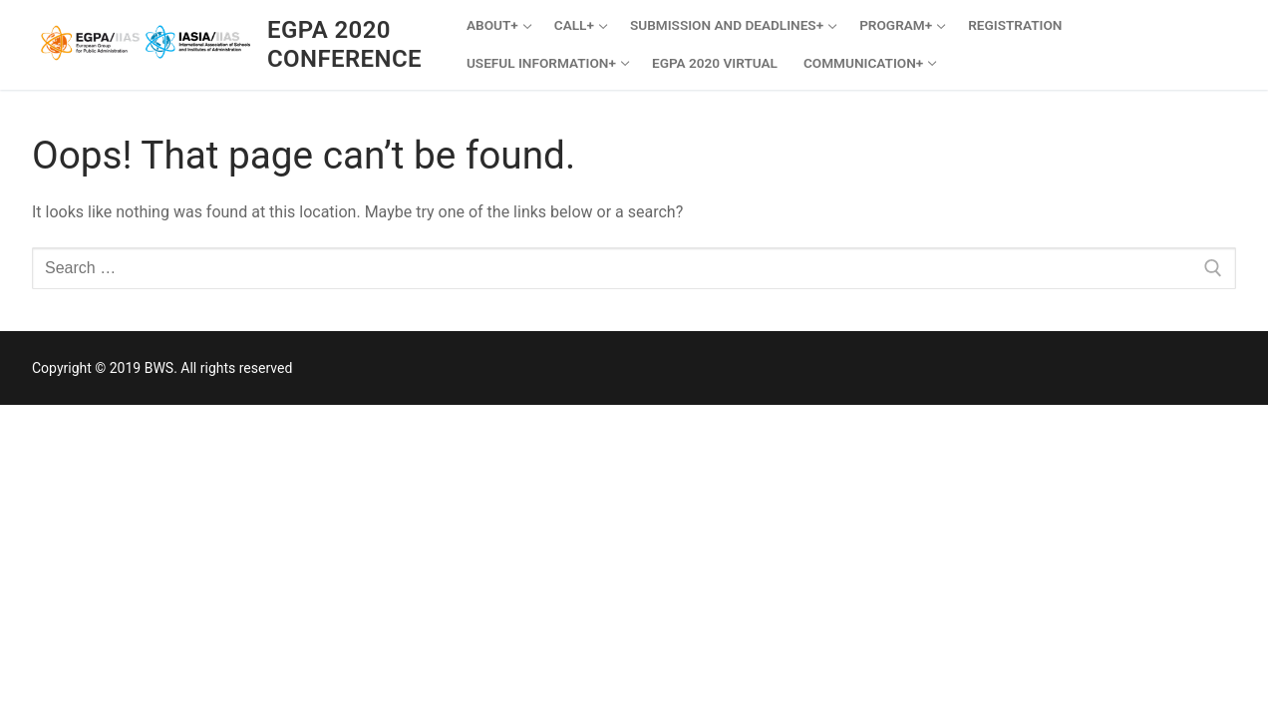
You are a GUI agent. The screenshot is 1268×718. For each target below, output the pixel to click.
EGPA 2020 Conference (344, 44)
